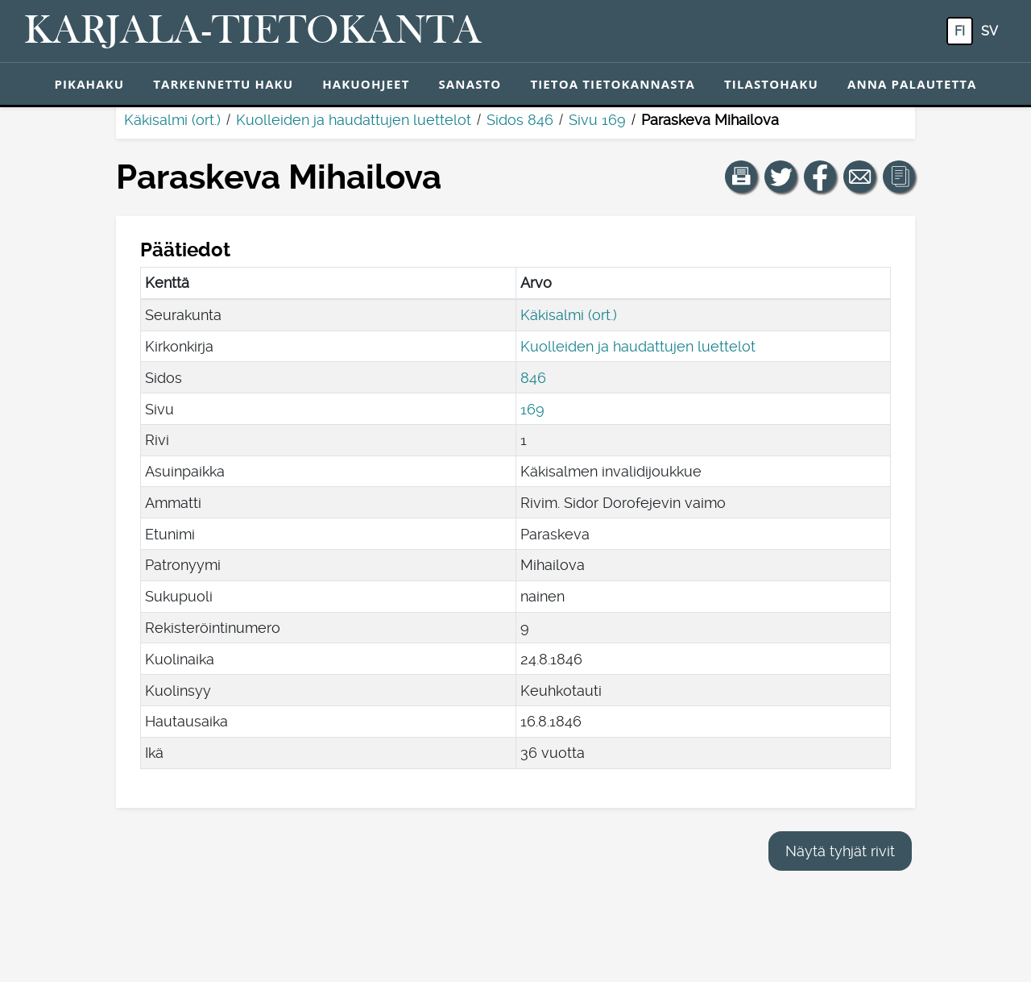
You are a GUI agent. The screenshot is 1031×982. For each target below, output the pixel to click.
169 (532, 409)
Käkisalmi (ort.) (172, 119)
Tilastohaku (771, 84)
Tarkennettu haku (223, 84)
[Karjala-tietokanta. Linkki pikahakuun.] (253, 31)
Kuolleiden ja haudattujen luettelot (353, 119)
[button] (741, 176)
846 (533, 377)
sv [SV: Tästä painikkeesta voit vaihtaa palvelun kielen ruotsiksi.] (989, 31)
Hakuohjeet (365, 84)
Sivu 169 (597, 119)
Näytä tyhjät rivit (840, 851)
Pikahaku (89, 84)
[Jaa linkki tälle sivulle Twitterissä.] (780, 176)
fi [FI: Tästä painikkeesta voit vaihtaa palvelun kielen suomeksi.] (959, 31)
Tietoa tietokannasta (612, 84)
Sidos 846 (520, 119)
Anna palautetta (912, 84)
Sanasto (469, 84)
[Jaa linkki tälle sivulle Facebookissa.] (820, 176)
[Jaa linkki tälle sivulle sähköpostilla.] (859, 176)
